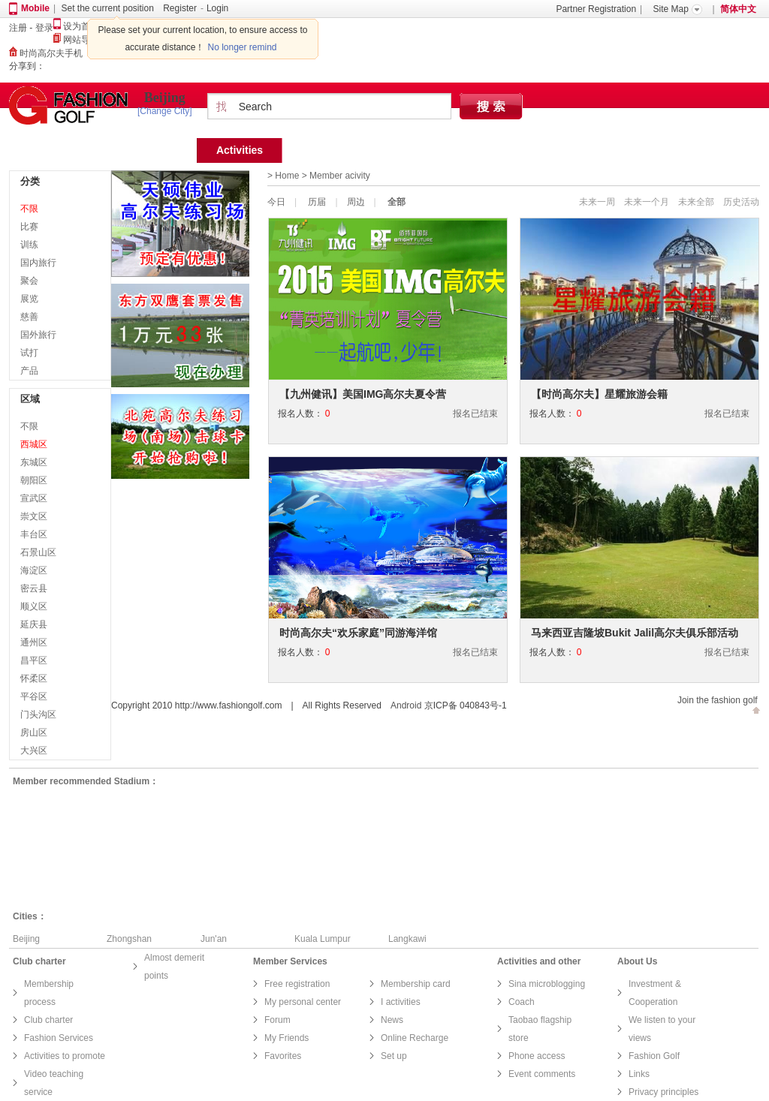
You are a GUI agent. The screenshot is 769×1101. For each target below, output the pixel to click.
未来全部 (696, 202)
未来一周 (597, 202)
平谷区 (33, 696)
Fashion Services (58, 1038)
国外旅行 (38, 334)
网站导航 (76, 40)
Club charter (48, 1020)
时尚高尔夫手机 (46, 53)
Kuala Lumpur (322, 939)
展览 (29, 298)
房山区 (33, 732)
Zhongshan (129, 939)
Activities (239, 150)
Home (162, 150)
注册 (18, 28)
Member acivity (339, 175)
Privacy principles (663, 1092)
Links (639, 1074)
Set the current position (107, 8)
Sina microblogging (546, 984)
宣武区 (33, 498)
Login (217, 8)
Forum (570, 150)
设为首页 (76, 26)
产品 (29, 370)
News (392, 1020)
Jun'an (214, 939)
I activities (401, 1002)
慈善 (29, 316)
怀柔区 (33, 678)
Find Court (394, 150)
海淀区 (33, 570)
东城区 (33, 462)
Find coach (487, 150)
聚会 (29, 280)
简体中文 (738, 9)
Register (180, 8)
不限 (29, 208)
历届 (317, 202)
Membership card (416, 984)
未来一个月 (646, 202)
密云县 (33, 588)
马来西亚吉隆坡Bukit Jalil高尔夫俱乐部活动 (634, 633)
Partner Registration (596, 9)
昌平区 (33, 660)
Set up (394, 1056)
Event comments (541, 1074)
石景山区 (38, 552)
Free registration (297, 984)
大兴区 (33, 750)
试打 (29, 352)
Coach (521, 1002)
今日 (276, 202)
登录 (44, 28)
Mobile (35, 8)
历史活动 (741, 202)
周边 (356, 202)
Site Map (671, 9)
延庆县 (33, 624)
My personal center (302, 1002)
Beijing (164, 97)
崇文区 (33, 516)
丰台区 (33, 534)
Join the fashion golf (717, 700)
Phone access (536, 1056)
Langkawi (407, 939)
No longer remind (242, 47)
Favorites (282, 1056)
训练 (29, 244)
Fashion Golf (654, 1056)
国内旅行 (38, 262)
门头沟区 (38, 714)
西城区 (33, 444)
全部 (397, 202)
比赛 (29, 226)
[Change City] (164, 111)
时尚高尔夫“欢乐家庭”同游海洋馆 (358, 633)
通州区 (33, 642)
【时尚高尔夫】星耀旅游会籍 (599, 394)
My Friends (286, 1038)
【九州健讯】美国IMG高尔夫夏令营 (362, 394)
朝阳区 (33, 480)
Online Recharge (414, 1038)
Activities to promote (64, 1056)
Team (315, 150)
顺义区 (33, 606)
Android (406, 705)
